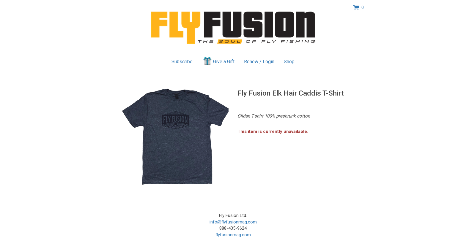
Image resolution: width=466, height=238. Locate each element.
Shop (289, 61)
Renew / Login (259, 61)
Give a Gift (218, 60)
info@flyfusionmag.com (233, 222)
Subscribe (182, 61)
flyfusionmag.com (233, 234)
